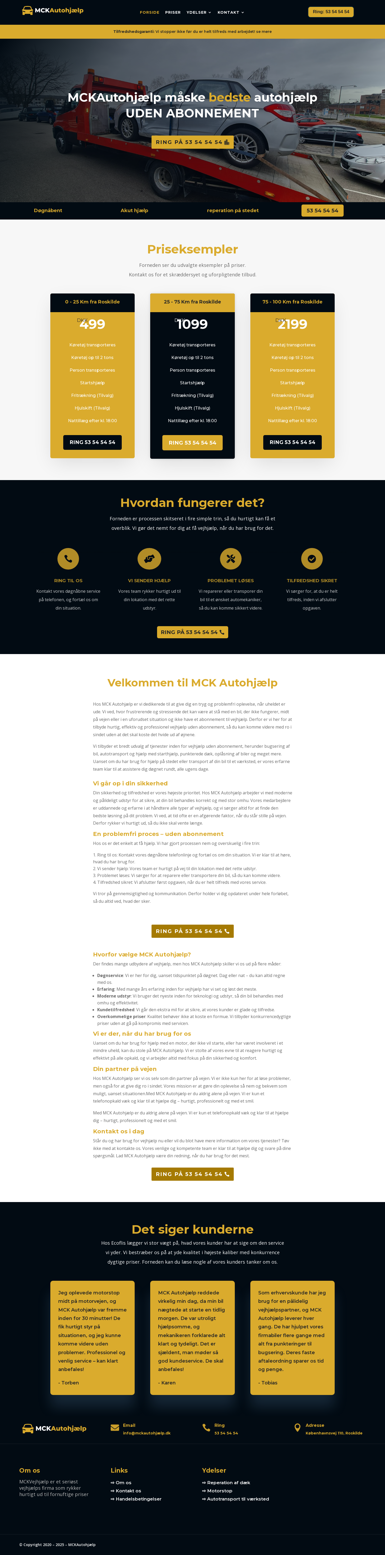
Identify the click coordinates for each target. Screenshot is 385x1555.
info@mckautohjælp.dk (146, 1433)
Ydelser (197, 13)
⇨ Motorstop (217, 1490)
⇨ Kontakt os (126, 1490)
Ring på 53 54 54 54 (189, 142)
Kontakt (229, 13)
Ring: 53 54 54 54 (331, 11)
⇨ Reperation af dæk (226, 1482)
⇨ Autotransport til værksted (235, 1499)
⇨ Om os (121, 1482)
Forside (149, 13)
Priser (173, 13)
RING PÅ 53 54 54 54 (189, 632)
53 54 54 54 (322, 210)
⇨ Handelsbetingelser (136, 1499)
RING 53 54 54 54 (92, 442)
